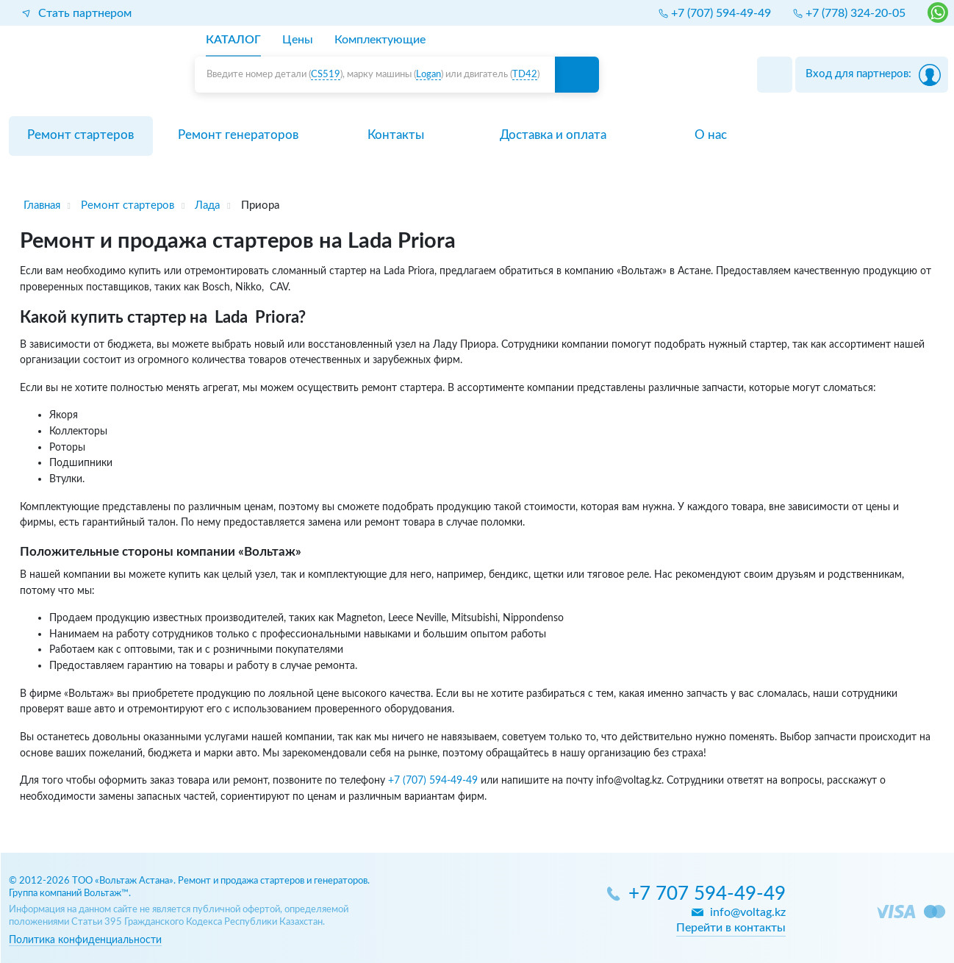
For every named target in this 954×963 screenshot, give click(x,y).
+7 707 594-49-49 (707, 894)
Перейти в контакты (731, 928)
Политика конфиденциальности (85, 939)
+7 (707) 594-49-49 (433, 780)
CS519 (325, 74)
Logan (428, 74)
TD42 (524, 74)
